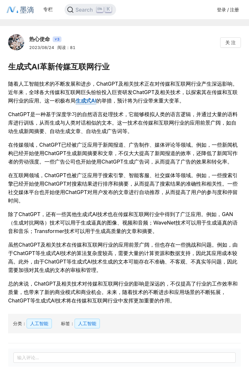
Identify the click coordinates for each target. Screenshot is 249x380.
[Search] (90, 10)
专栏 (48, 9)
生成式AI (86, 100)
